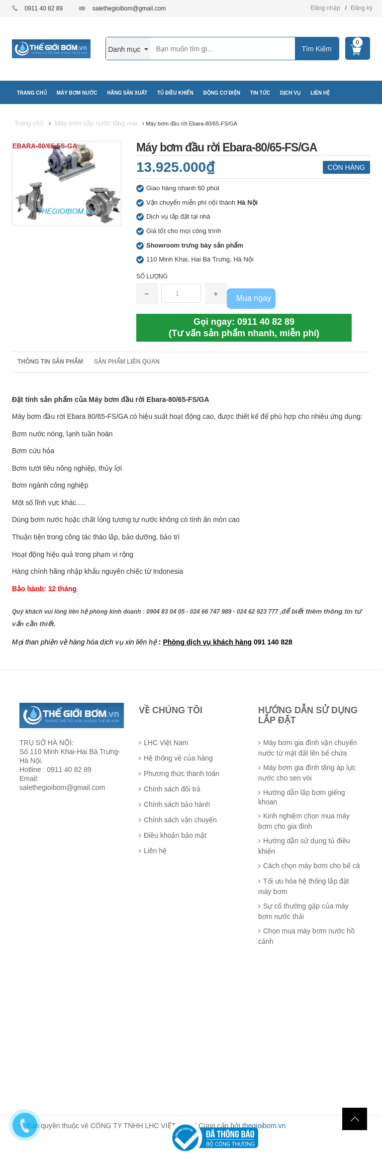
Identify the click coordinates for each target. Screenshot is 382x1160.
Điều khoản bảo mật (175, 835)
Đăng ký (362, 7)
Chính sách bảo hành (177, 804)
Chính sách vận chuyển (180, 820)
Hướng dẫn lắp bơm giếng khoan (301, 797)
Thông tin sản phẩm (50, 361)
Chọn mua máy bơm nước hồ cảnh (306, 936)
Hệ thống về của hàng (178, 758)
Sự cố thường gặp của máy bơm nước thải (303, 911)
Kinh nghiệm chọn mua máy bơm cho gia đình (304, 821)
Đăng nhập (325, 7)
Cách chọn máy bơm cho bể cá (311, 866)
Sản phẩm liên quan (127, 361)
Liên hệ (155, 851)
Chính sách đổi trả (172, 789)
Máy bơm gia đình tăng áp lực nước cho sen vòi (307, 773)
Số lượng (152, 276)
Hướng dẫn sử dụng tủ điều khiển (304, 846)
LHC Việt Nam (166, 743)
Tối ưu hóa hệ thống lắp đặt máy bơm (303, 886)
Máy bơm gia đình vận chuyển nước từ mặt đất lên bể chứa (307, 748)
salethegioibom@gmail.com (129, 8)
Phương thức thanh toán (181, 773)
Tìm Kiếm (316, 49)
